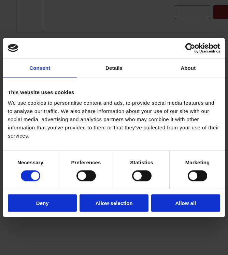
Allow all (185, 203)
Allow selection (113, 203)
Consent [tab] (39, 68)
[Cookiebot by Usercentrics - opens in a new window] (190, 48)
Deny (42, 203)
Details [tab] (114, 68)
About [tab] (188, 68)
